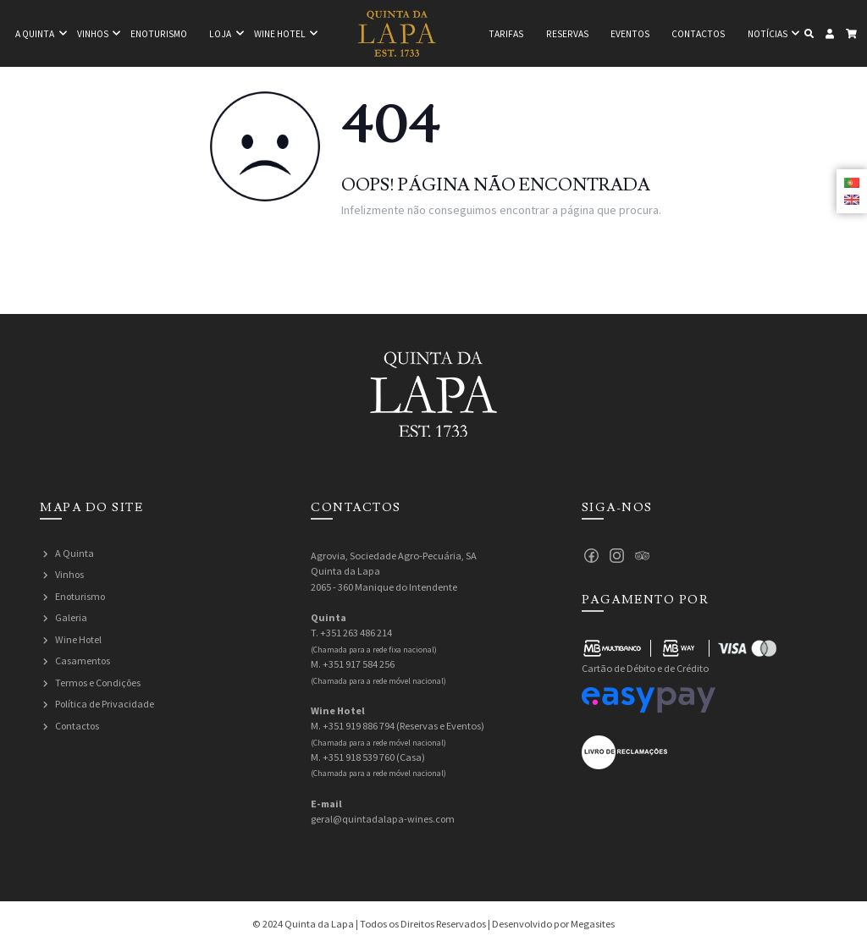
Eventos (629, 34)
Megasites (593, 923)
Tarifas (506, 34)
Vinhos (92, 34)
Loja (220, 34)
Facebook (591, 556)
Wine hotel (280, 34)
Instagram (617, 556)
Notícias (767, 34)
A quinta (34, 34)
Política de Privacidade (105, 703)
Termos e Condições (99, 682)
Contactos (698, 34)
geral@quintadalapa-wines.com (383, 818)
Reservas (567, 34)
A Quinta (74, 553)
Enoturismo (158, 34)
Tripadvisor (642, 556)
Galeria (71, 617)
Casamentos (83, 660)
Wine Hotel (78, 639)
